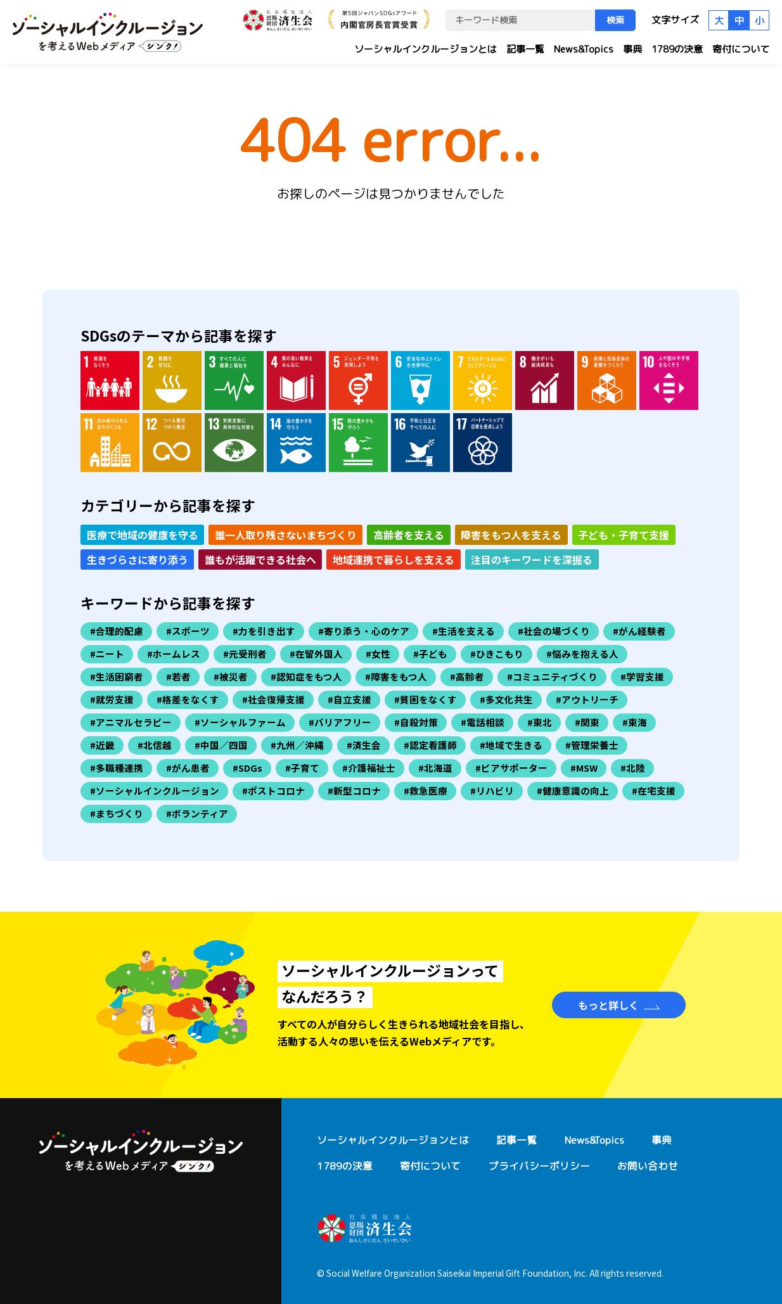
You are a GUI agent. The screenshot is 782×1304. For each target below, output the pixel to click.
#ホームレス (173, 653)
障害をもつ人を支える (511, 534)
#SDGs (247, 767)
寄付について (740, 49)
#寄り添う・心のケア (363, 630)
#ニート (107, 653)
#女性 (378, 653)
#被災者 (231, 676)
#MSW (584, 767)
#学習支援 (642, 676)
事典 (632, 49)
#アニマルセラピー (131, 722)
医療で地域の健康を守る (142, 534)
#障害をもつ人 (396, 676)
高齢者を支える (408, 534)
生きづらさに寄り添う (137, 559)
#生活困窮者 (116, 676)
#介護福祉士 (368, 767)
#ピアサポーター (511, 767)
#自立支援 (349, 699)
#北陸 (632, 767)
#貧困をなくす (425, 699)
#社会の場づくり (554, 630)
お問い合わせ (647, 1166)
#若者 (178, 676)
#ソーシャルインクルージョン (154, 790)
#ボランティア (197, 813)
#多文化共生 (506, 699)
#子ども (430, 653)
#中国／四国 (221, 744)
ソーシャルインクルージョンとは (425, 49)
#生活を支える (463, 630)
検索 (615, 20)
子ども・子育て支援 (623, 534)
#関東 (587, 722)
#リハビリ (492, 790)
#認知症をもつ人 (306, 676)
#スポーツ (188, 630)
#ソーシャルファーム (240, 722)
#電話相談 (482, 722)
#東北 (539, 722)
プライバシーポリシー (539, 1166)
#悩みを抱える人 (582, 653)
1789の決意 (677, 49)
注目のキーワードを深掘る (532, 559)
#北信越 (155, 744)
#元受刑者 (245, 653)
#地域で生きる (511, 744)
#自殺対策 (416, 722)
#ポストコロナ (273, 790)
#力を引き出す (264, 630)
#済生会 (364, 744)
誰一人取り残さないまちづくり (286, 534)
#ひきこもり (496, 653)
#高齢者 (467, 676)
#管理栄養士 (592, 744)
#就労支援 (112, 699)
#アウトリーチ (587, 699)
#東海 (634, 722)
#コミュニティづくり (552, 676)
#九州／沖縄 (297, 744)
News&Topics (583, 49)
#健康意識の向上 (573, 790)
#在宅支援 (654, 790)
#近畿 (102, 744)
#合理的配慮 (116, 630)
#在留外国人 (316, 653)
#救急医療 (425, 790)
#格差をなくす (188, 699)
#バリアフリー (340, 722)
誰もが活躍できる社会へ (260, 559)
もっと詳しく (608, 1005)
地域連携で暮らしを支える (393, 559)
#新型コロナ (354, 790)
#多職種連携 (116, 767)
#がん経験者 (639, 630)
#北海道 (435, 767)
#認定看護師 (430, 744)
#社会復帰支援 (273, 699)
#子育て (302, 767)
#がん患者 (188, 767)
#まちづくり (116, 813)
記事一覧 (525, 49)
